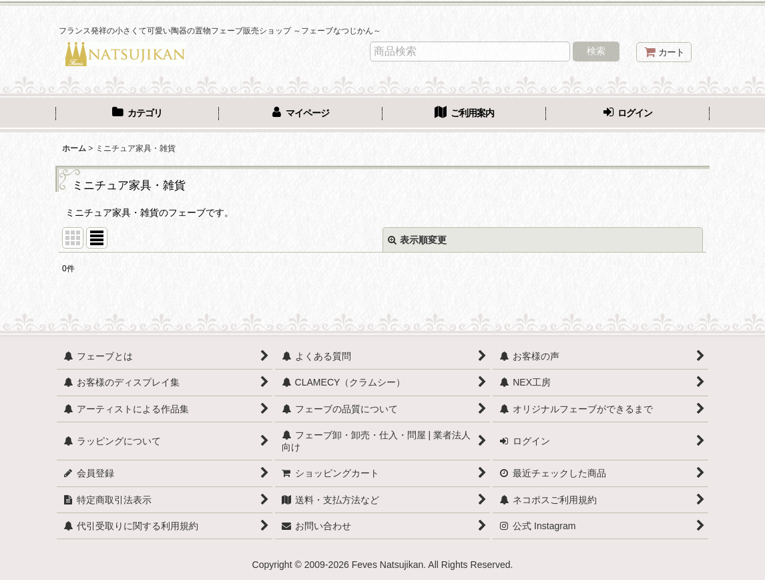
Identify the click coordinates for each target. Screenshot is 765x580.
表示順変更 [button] (417, 240)
